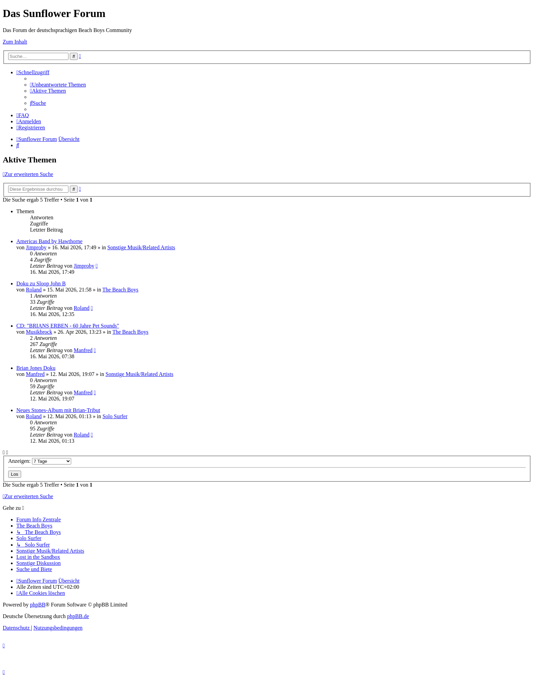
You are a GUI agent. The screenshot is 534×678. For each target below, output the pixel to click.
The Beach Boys (121, 290)
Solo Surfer (115, 416)
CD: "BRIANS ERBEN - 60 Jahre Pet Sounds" (67, 326)
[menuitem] (58, 85)
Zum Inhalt (15, 42)
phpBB (37, 605)
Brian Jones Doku (36, 368)
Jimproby (36, 247)
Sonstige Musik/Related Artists (141, 247)
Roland (34, 290)
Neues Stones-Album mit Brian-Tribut (58, 410)
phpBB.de (78, 616)
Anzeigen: (39, 461)
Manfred (83, 350)
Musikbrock (39, 332)
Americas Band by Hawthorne (49, 241)
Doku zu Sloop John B (41, 283)
